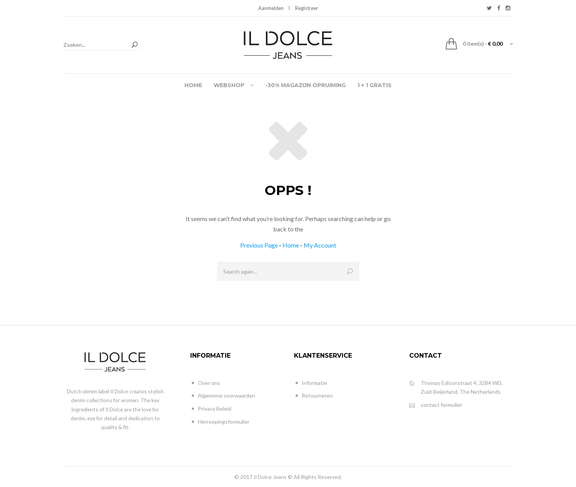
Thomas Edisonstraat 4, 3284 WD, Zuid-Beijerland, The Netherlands (456, 387)
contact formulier (435, 405)
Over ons (205, 383)
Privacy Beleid (210, 408)
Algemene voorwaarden (222, 395)
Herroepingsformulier (219, 422)
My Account (320, 245)
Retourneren (313, 395)
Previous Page (259, 245)
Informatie (310, 383)
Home (290, 245)
